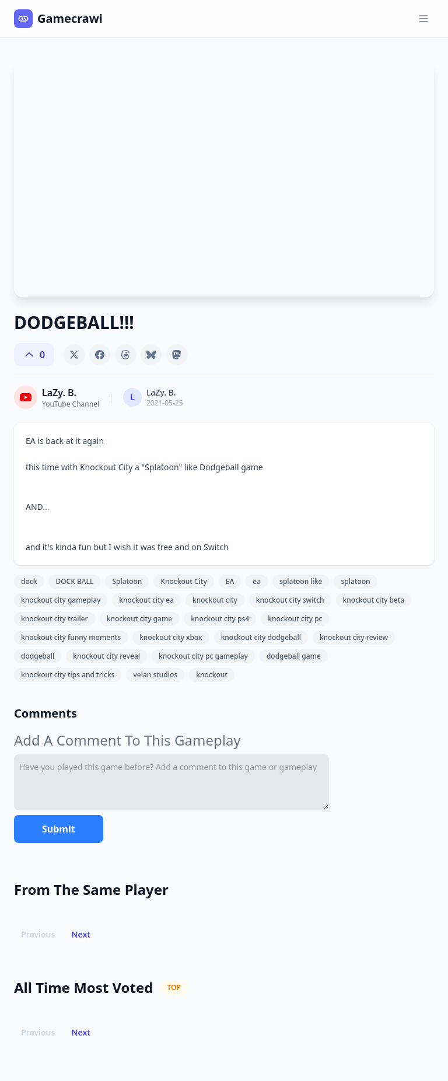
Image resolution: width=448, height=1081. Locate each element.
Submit (58, 829)
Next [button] (80, 934)
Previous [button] (38, 934)
